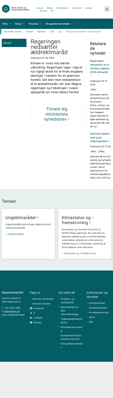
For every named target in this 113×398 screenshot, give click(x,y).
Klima (5, 24)
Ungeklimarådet (20, 217)
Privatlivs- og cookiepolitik (67, 337)
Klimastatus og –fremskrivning (78, 256)
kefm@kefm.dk (12, 347)
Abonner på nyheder (43, 335)
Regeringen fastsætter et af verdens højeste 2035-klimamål (99, 66)
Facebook (39, 344)
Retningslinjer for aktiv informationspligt (70, 347)
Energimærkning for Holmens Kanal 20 (71, 373)
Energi (18, 24)
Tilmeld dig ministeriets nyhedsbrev (56, 114)
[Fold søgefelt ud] (107, 9)
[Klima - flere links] (9, 23)
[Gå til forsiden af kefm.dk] (17, 9)
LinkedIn (38, 354)
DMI (91, 358)
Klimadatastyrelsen (99, 348)
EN (52, 11)
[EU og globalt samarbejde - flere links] (71, 23)
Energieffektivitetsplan (72, 382)
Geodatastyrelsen (98, 344)
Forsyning (33, 24)
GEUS (92, 353)
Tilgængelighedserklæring (71, 357)
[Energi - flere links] (22, 23)
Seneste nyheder (41, 339)
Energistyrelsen (97, 339)
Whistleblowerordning (71, 365)
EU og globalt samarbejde (58, 24)
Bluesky (38, 358)
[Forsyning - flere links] (39, 23)
